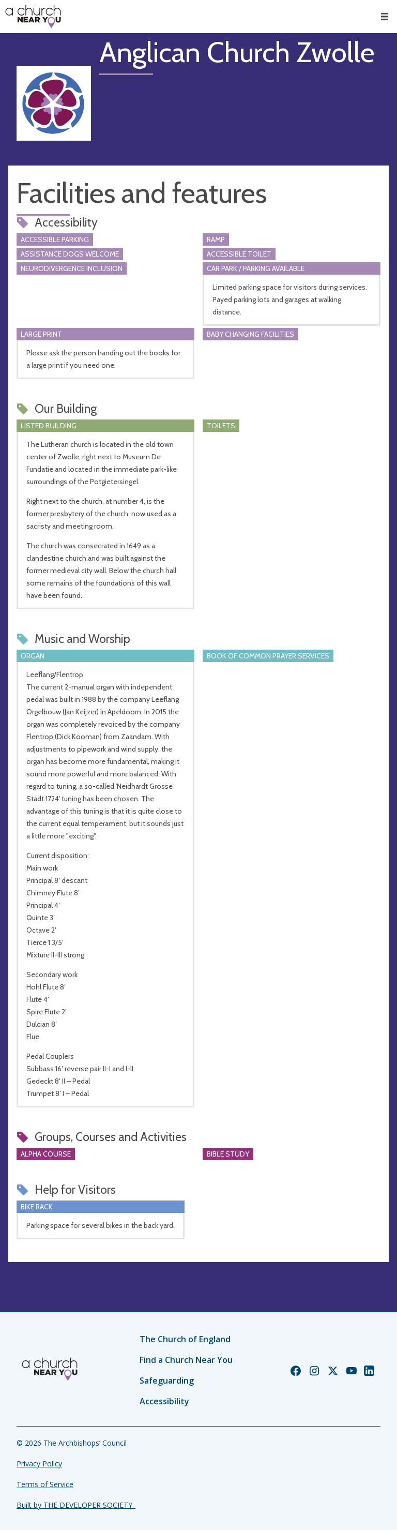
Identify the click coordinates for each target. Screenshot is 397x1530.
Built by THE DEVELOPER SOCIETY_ (76, 1505)
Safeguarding (167, 1380)
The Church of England (185, 1339)
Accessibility (164, 1401)
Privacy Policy (39, 1463)
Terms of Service (45, 1484)
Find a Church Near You (186, 1360)
